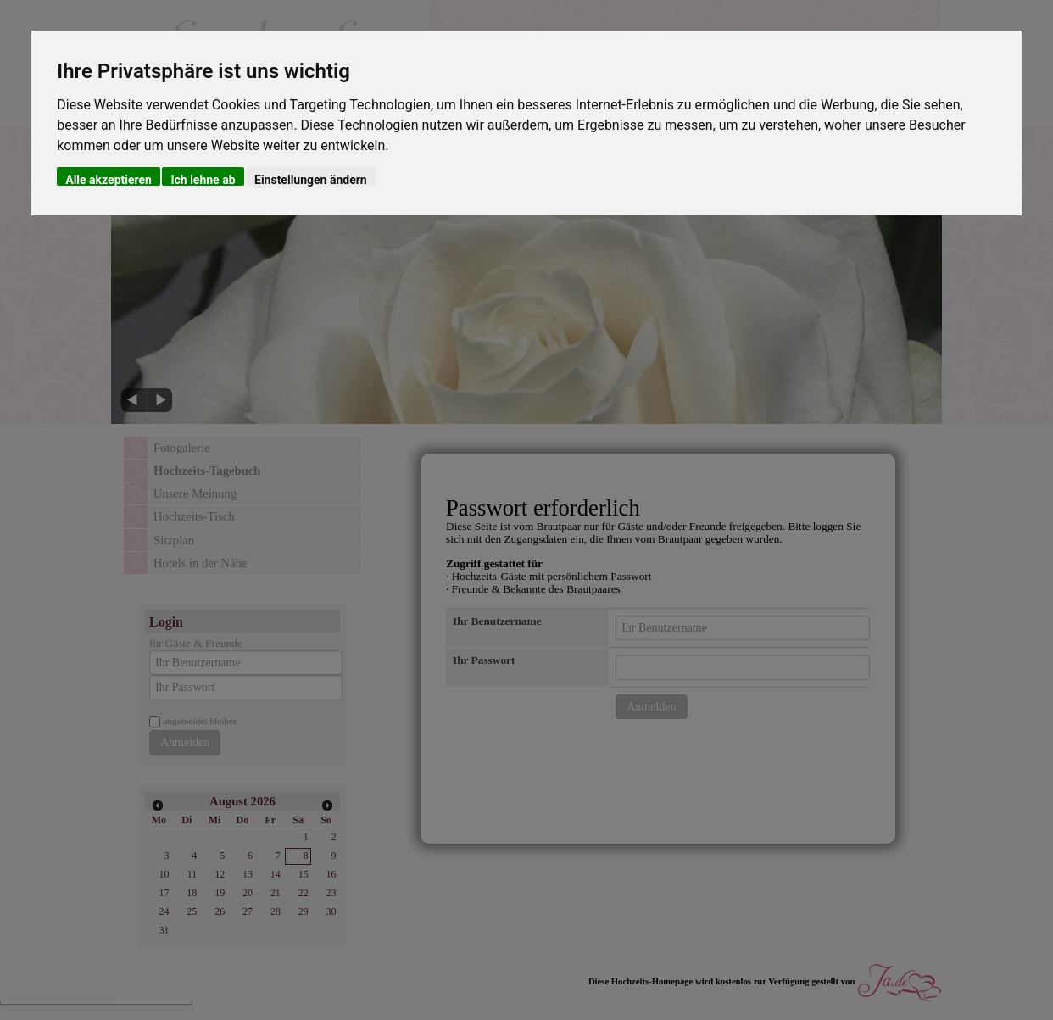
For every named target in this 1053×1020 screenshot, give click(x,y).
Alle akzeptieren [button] (108, 179)
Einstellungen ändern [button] (310, 179)
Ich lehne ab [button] (202, 179)
